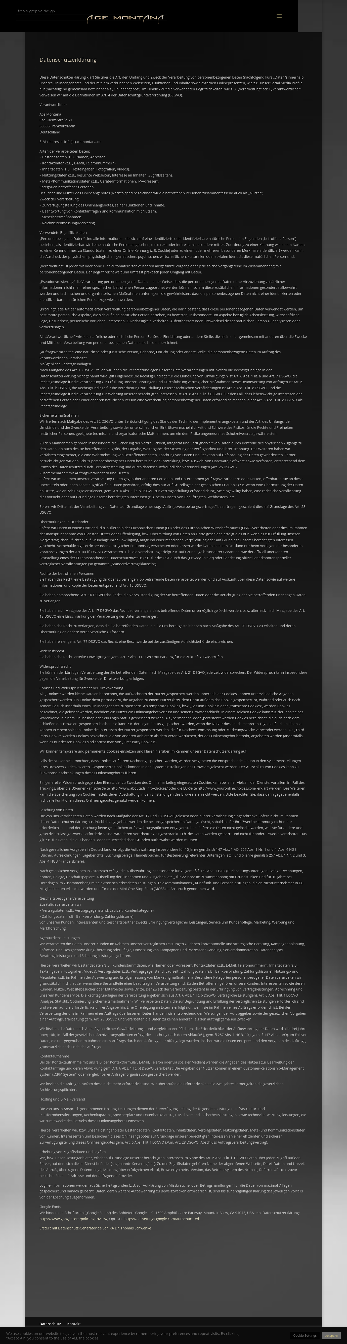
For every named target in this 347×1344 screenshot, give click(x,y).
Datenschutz (50, 1323)
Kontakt (74, 1323)
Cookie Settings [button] (305, 1335)
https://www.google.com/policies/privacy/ (73, 1218)
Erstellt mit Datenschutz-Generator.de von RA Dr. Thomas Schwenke (95, 1228)
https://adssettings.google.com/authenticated (161, 1218)
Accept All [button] (331, 1335)
